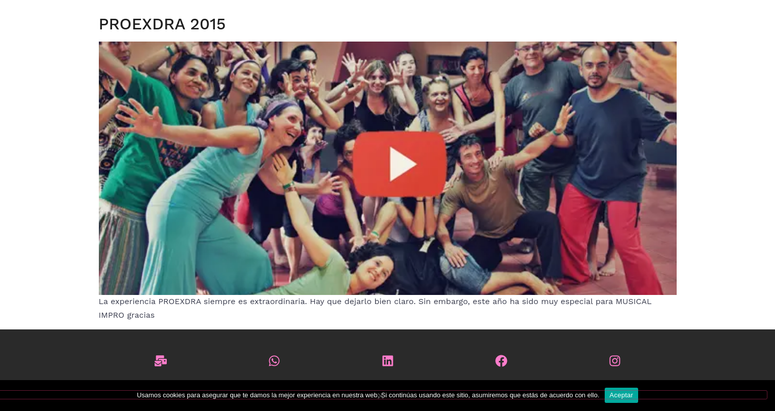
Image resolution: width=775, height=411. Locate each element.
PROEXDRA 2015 (162, 23)
